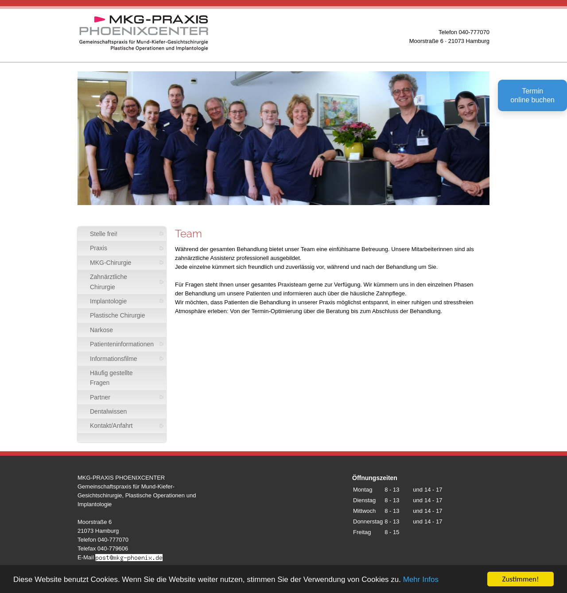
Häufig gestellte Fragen (111, 377)
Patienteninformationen (122, 344)
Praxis (98, 248)
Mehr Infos (421, 581)
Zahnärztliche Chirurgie (108, 281)
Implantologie (108, 301)
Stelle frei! (103, 233)
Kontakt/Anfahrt (111, 425)
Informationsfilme (113, 358)
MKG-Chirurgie (110, 262)
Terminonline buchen (532, 95)
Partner (100, 397)
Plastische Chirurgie (117, 315)
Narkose (101, 329)
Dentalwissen (108, 411)
